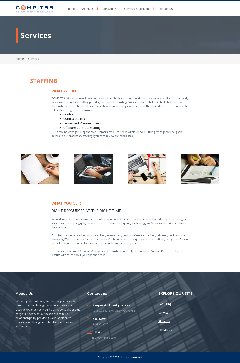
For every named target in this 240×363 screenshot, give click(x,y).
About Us (88, 8)
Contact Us (165, 8)
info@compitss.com (104, 337)
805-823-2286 (100, 324)
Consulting (109, 8)
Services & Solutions (137, 8)
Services (163, 312)
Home (71, 8)
